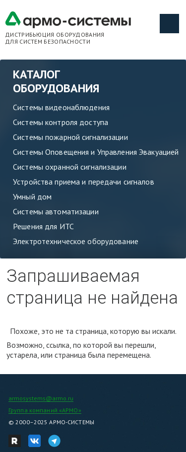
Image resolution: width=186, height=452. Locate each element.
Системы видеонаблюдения (61, 107)
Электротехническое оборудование (75, 241)
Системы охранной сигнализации (69, 167)
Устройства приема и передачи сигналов (83, 182)
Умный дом (32, 196)
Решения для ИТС (43, 226)
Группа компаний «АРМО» (44, 410)
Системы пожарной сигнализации (70, 137)
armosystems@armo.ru (40, 398)
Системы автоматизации (56, 211)
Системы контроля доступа (60, 122)
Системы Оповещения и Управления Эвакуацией (96, 152)
